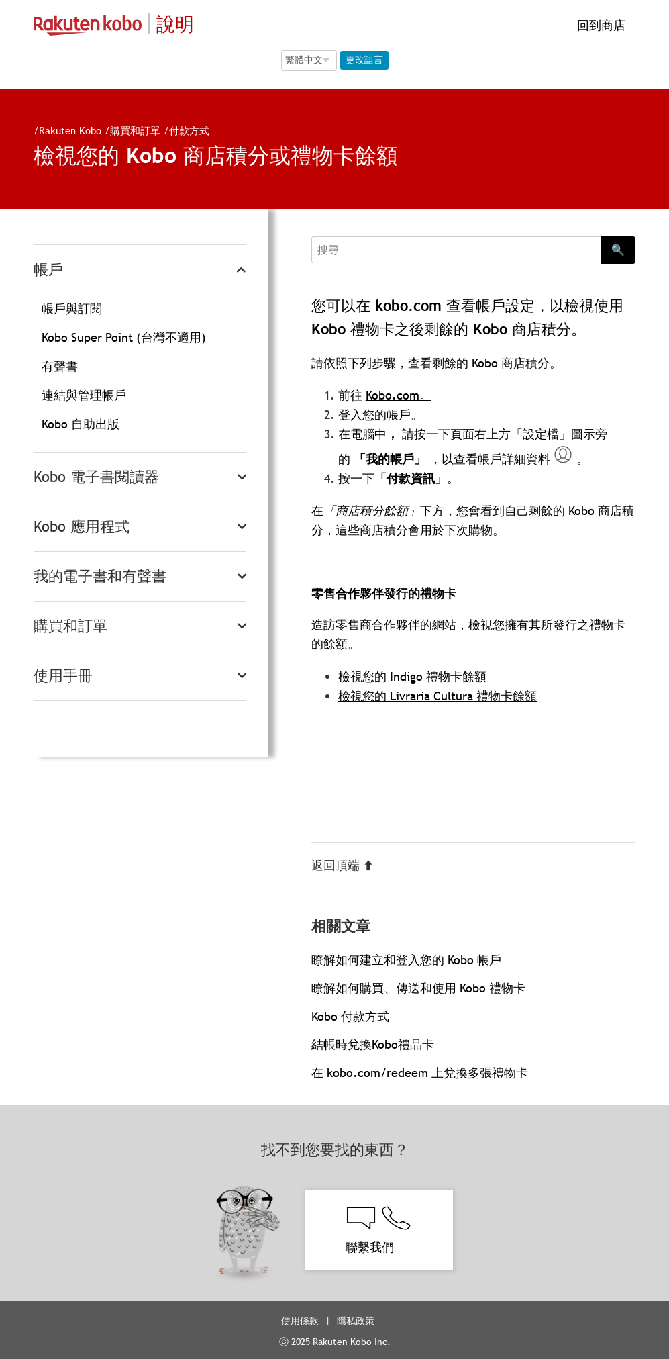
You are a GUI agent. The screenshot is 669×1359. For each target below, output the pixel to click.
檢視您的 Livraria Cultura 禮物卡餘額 (437, 696)
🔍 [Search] (618, 249)
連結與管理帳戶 (84, 395)
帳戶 (48, 270)
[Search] (456, 249)
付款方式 (189, 130)
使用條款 (300, 1321)
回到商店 (599, 25)
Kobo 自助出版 (80, 424)
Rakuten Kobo (70, 130)
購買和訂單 (135, 130)
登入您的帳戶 (374, 414)
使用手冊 (63, 676)
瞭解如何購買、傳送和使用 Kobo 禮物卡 (418, 988)
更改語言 (364, 60)
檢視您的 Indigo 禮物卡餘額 (412, 676)
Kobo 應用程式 (82, 527)
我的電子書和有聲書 (100, 576)
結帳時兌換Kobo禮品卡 (372, 1044)
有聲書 (60, 366)
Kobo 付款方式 (350, 1016)
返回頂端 (342, 865)
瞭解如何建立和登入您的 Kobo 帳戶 (406, 960)
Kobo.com (392, 395)
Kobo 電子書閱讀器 (96, 477)
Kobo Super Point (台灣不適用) (124, 337)
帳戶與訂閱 (72, 308)
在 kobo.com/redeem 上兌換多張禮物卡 (419, 1072)
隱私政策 (357, 1321)
